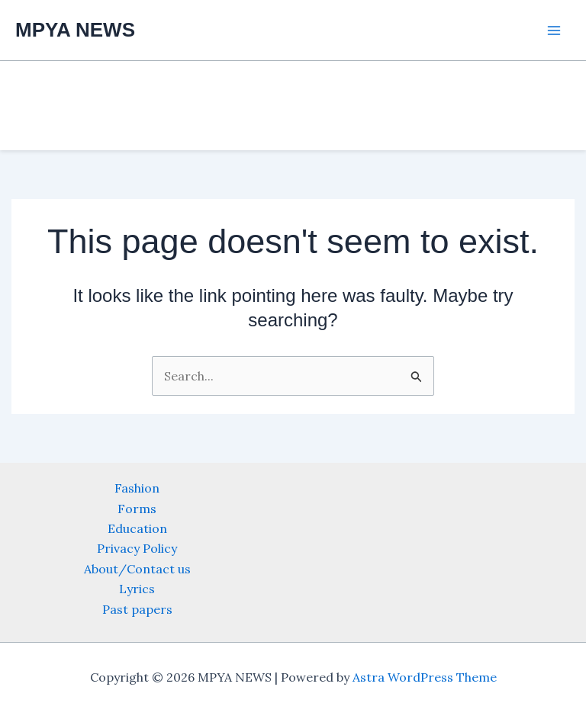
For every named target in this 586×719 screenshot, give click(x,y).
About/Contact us (137, 568)
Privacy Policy (137, 548)
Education (137, 528)
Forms (137, 508)
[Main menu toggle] (554, 30)
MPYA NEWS (75, 29)
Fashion (136, 488)
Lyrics (137, 588)
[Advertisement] (69, 320)
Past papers (137, 609)
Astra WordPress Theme (425, 677)
